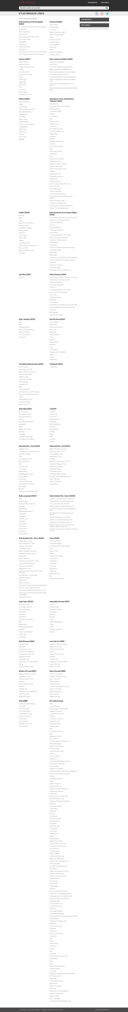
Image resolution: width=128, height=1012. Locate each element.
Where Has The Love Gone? (28, 662)
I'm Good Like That (56, 906)
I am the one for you (56, 904)
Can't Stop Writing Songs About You (61, 67)
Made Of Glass (54, 854)
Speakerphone (54, 419)
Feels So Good (54, 335)
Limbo (52, 627)
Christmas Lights (55, 267)
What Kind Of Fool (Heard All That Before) (33, 585)
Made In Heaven (24, 583)
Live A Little (23, 235)
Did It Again (22, 486)
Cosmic (52, 442)
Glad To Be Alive (55, 724)
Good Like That (55, 573)
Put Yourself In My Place (26, 484)
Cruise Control (23, 534)
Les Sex (52, 340)
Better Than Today (25, 429)
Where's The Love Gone (58, 876)
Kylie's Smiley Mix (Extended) (59, 709)
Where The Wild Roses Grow (59, 208)
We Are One (54, 834)
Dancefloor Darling (25, 112)
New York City (54, 104)
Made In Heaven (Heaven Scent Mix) (62, 506)
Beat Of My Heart (55, 986)
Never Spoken (54, 918)
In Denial (52, 716)
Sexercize (53, 332)
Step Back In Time (56, 161)
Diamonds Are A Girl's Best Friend (61, 896)
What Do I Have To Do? (57, 201)
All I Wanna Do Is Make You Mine (60, 761)
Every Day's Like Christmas (58, 237)
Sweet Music (23, 509)
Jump (52, 624)
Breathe (52, 139)
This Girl (52, 776)
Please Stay (54, 134)
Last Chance (23, 107)
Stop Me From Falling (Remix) (59, 991)
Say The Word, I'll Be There (58, 891)
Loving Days (23, 524)
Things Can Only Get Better (59, 662)
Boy (51, 576)
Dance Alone (54, 25)
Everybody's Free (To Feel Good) (60, 270)
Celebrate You (23, 114)
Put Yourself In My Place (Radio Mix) (61, 206)
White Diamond (55, 826)
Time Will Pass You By (26, 667)
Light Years (22, 637)
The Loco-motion (55, 181)
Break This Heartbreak (26, 330)
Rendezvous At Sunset (57, 578)
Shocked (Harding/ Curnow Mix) (60, 517)
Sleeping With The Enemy (58, 352)
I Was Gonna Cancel (56, 327)
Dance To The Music (56, 52)
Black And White (24, 332)
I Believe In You (54, 124)
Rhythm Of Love (55, 667)
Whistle (52, 948)
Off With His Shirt (55, 976)
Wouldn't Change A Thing (58, 169)
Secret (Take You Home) (27, 504)
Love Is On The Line (56, 926)
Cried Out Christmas (56, 265)
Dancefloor (53, 561)
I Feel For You (23, 519)
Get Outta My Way (56, 151)
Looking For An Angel (26, 437)
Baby (51, 734)
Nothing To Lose (55, 696)
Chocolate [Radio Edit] (57, 913)
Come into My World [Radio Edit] (60, 894)
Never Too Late (55, 186)
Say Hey (52, 617)
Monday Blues (23, 122)
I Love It (21, 134)
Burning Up (53, 568)
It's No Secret (23, 721)
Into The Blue (54, 322)
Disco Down (22, 612)
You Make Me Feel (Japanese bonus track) (64, 916)
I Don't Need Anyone (56, 622)
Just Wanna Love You (57, 714)
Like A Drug (53, 414)
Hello (51, 50)
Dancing (52, 114)
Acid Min (21, 277)
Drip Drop (53, 988)
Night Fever (53, 983)
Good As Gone (54, 42)
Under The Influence (25, 632)
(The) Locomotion (55, 819)
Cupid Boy (22, 434)
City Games (53, 881)
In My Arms (53, 126)
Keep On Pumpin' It (56, 711)
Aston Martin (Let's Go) (57, 764)
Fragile (52, 553)
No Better (53, 928)
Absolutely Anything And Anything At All (62, 973)
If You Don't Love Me (56, 719)
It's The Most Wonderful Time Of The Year (32, 27)
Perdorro (52, 908)
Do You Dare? (54, 739)
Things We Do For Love (26, 67)
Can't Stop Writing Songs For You (60, 1001)
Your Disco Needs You (57, 131)
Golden (21, 240)
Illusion (21, 427)
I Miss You (22, 706)
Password (53, 811)
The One (52, 144)
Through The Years (56, 629)
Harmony (53, 889)
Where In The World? (26, 566)
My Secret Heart (55, 684)
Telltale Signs (54, 886)
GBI (51, 729)
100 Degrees (23, 42)
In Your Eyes (53, 116)
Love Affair (53, 563)
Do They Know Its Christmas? (59, 899)
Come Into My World (56, 146)
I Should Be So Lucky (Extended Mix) (61, 501)
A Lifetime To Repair (25, 228)
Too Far (52, 604)
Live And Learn (55, 851)
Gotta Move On (55, 721)
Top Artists (92, 2)
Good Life (53, 804)
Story (20, 87)
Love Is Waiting (54, 706)
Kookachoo (53, 923)
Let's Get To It (54, 849)
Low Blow (22, 253)
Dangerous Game (25, 657)
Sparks (52, 355)
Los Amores (54, 829)
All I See (52, 432)
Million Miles (53, 325)
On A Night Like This (56, 129)
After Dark (22, 526)
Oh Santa (53, 262)
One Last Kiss (23, 248)
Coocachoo (53, 931)
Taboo (52, 37)
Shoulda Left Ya (55, 55)
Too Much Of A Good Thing (58, 866)
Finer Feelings (23, 382)
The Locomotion (24, 389)
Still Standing (23, 501)
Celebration (53, 179)
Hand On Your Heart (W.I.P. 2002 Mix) (62, 499)
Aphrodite (22, 424)
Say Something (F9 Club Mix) (59, 74)
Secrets (52, 652)
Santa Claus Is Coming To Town (29, 37)
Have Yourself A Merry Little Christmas (31, 54)
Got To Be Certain (55, 189)
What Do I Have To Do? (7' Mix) (60, 461)
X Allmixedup (54, 943)
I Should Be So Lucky (56, 176)
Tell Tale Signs (54, 681)
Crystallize (53, 953)
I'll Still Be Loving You (25, 724)
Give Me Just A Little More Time (60, 184)
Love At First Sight (55, 111)
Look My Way (23, 726)
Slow (51, 119)
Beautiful (53, 345)
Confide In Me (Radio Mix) (58, 203)
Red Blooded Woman (57, 141)
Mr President (54, 350)
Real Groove (23, 129)
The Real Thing (54, 821)
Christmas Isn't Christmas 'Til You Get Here (64, 305)
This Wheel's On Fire (56, 981)
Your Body (22, 337)
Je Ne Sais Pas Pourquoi (58, 194)
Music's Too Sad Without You (28, 245)
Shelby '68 (22, 238)
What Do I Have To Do (57, 649)
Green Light (23, 79)
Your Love (53, 566)
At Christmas (23, 34)
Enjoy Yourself (54, 694)
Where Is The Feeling (57, 874)
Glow (20, 322)
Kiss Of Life (53, 64)
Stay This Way (54, 766)
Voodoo (52, 357)
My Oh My (53, 30)
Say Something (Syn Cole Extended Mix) (63, 77)
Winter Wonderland (56, 222)
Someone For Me (55, 40)
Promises (22, 506)
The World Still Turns (56, 779)
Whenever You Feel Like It (58, 921)
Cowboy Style (54, 607)
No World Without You (57, 856)
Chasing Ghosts (24, 327)
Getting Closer (54, 726)
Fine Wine (22, 117)
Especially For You (55, 174)
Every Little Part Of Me (26, 250)
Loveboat (22, 614)
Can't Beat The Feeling (26, 439)
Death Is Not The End (57, 746)
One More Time (24, 72)
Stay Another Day (55, 227)
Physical (52, 814)
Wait (20, 325)
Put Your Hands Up (25, 417)
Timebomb (53, 154)
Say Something (24, 102)
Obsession (22, 516)
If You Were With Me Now (58, 846)
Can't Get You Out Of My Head (60, 106)
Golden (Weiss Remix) (57, 993)
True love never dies (56, 933)
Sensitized (53, 422)
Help (51, 938)
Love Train (22, 89)
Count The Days (55, 664)
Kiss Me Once (54, 342)
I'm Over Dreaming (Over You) (59, 686)
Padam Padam (24, 62)
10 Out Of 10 (23, 84)
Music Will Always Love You (58, 956)
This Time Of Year (25, 39)
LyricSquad (27, 2)
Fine (51, 347)
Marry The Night (55, 998)
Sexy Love (53, 330)
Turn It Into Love (24, 709)
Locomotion (23, 719)
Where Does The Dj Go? (27, 109)
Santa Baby (23, 29)
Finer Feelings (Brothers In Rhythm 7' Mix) (32, 590)
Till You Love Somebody (26, 124)
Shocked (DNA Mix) (25, 578)
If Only (52, 337)
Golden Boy (53, 359)
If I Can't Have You (25, 335)
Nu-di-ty (52, 439)
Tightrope (53, 571)
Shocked (52, 171)
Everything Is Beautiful (26, 422)
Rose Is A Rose (54, 996)
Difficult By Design (55, 744)
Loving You (53, 936)
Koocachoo (22, 617)
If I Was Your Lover (25, 649)
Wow (51, 149)
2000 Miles (53, 252)
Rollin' (20, 218)
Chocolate (22, 479)
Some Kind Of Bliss (56, 609)
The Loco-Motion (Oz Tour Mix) (60, 504)
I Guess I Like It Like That (58, 844)
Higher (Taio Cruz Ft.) (56, 841)
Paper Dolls (53, 794)
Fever (51, 548)
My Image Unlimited (56, 911)
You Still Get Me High (25, 74)
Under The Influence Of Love (59, 871)
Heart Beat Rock (55, 424)
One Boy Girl (54, 659)
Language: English (102, 1010)
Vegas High (22, 82)
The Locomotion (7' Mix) (57, 451)
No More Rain (54, 429)
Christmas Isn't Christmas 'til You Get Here (33, 52)
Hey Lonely (22, 137)
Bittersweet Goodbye (26, 627)
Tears (51, 781)
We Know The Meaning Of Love (60, 774)
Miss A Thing (23, 119)
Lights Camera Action (57, 35)
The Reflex (53, 824)
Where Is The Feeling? (26, 652)
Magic (21, 104)
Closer (21, 419)
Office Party (23, 44)
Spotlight (22, 139)
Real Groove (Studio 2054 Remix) (61, 69)
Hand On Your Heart (56, 166)
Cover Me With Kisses (57, 751)
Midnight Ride (54, 27)
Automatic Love (24, 659)
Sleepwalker (54, 958)
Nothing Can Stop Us (56, 791)
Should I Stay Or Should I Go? (59, 861)
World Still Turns (55, 879)
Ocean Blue (53, 809)
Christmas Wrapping (56, 230)
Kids (51, 156)
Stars (51, 434)
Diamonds (53, 47)
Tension (21, 69)
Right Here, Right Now (57, 859)
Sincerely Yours (24, 225)
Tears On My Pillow (56, 191)
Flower (21, 397)
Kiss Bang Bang (55, 45)
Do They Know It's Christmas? (59, 741)
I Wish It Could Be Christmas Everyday (62, 247)
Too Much (22, 432)
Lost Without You (24, 243)
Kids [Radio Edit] (55, 901)
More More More (55, 541)
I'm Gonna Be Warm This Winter (60, 235)
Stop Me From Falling (56, 159)
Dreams (52, 632)
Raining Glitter (23, 230)
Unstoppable (23, 127)
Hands (21, 77)
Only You (52, 225)
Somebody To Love (25, 94)
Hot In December (24, 32)
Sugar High (53, 978)
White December (24, 47)
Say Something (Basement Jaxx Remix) (63, 72)
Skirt (51, 951)
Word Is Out (23, 580)
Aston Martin (54, 884)
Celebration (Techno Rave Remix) (61, 522)
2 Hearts (52, 136)
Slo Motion (22, 531)
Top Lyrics (105, 2)
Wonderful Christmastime (58, 240)
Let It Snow (22, 49)
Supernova (22, 132)
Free (51, 704)
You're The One (55, 756)
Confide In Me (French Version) (60, 801)
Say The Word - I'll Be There (28, 575)
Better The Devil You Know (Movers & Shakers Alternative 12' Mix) (62, 525)
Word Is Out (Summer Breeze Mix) (61, 520)
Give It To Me (54, 551)
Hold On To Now (24, 64)
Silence (52, 836)
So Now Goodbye (24, 609)
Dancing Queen (55, 749)
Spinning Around (55, 109)
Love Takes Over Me (56, 731)
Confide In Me (23, 384)
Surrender (22, 647)
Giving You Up (23, 476)
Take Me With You (55, 786)
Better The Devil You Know (58, 164)
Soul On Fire (23, 529)
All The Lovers (54, 121)
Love (20, 220)
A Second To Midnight (57, 62)
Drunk (51, 619)
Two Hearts (53, 869)
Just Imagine (23, 92)
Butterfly (22, 629)
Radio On (22, 233)
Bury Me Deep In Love (57, 799)
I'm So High (22, 634)
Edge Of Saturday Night (57, 32)
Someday (22, 521)
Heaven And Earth (56, 691)
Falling (21, 664)
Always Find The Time (57, 654)
